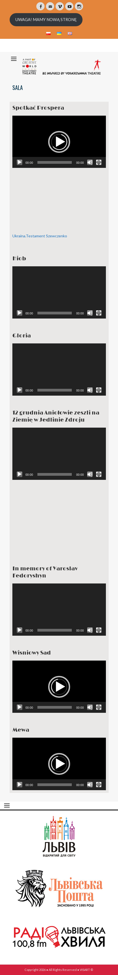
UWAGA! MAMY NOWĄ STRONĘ (46, 19)
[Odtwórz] (19, 162)
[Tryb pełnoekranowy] (98, 162)
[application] (59, 142)
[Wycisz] (90, 162)
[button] (59, 142)
